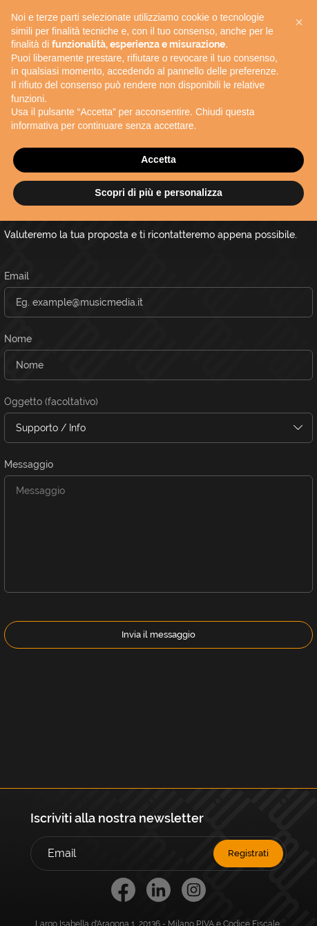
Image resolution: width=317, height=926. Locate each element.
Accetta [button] (158, 159)
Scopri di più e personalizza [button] (158, 192)
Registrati (248, 853)
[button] (299, 22)
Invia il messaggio (158, 634)
